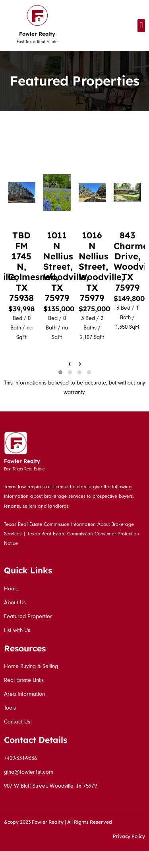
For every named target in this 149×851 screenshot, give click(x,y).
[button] (141, 25)
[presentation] (69, 363)
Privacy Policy (129, 836)
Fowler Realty (37, 33)
